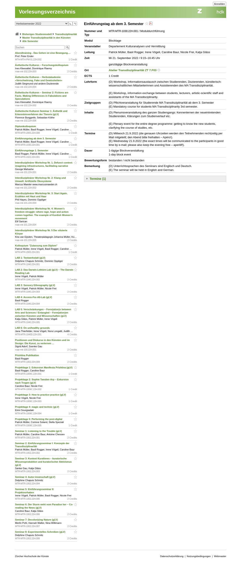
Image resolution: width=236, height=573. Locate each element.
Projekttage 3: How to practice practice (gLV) (41, 394)
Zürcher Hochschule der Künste (32, 556)
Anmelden (219, 4)
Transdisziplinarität (66, 34)
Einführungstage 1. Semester (32, 150)
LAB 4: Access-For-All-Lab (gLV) (34, 297)
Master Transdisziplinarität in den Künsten (46, 37)
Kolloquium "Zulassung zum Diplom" (36, 245)
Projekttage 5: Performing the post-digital (39, 419)
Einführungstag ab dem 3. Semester (36, 138)
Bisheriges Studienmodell (37, 34)
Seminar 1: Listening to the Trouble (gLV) (38, 431)
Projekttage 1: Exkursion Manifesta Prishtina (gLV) (44, 367)
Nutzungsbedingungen (199, 556)
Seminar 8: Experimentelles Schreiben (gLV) (40, 532)
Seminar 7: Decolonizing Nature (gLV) (36, 519)
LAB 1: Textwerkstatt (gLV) (30, 257)
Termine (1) (98, 178)
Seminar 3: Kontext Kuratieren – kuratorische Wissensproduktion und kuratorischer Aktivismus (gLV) (43, 461)
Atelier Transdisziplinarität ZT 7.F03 (132, 70)
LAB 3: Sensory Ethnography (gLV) (35, 285)
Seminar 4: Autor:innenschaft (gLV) (35, 477)
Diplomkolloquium (26, 126)
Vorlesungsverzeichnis (47, 12)
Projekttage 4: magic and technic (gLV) (37, 407)
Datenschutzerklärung (171, 556)
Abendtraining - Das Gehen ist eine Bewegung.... (43, 53)
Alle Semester (30, 41)
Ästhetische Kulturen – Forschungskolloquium (42, 65)
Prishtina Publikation (27, 355)
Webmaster (220, 556)
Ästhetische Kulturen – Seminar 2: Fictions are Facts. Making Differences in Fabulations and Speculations (41, 95)
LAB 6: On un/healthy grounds (32, 328)
